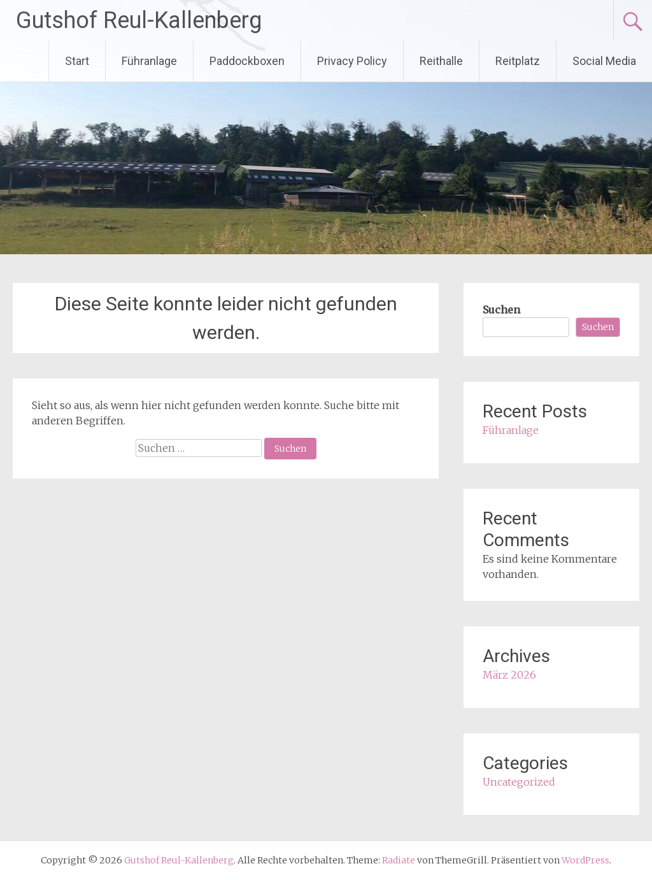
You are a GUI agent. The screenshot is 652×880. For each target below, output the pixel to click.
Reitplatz (517, 61)
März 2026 (509, 674)
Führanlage (149, 61)
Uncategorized (519, 781)
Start (77, 61)
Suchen (501, 309)
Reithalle (441, 61)
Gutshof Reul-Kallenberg (139, 20)
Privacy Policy (352, 61)
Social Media (604, 61)
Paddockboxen (247, 61)
